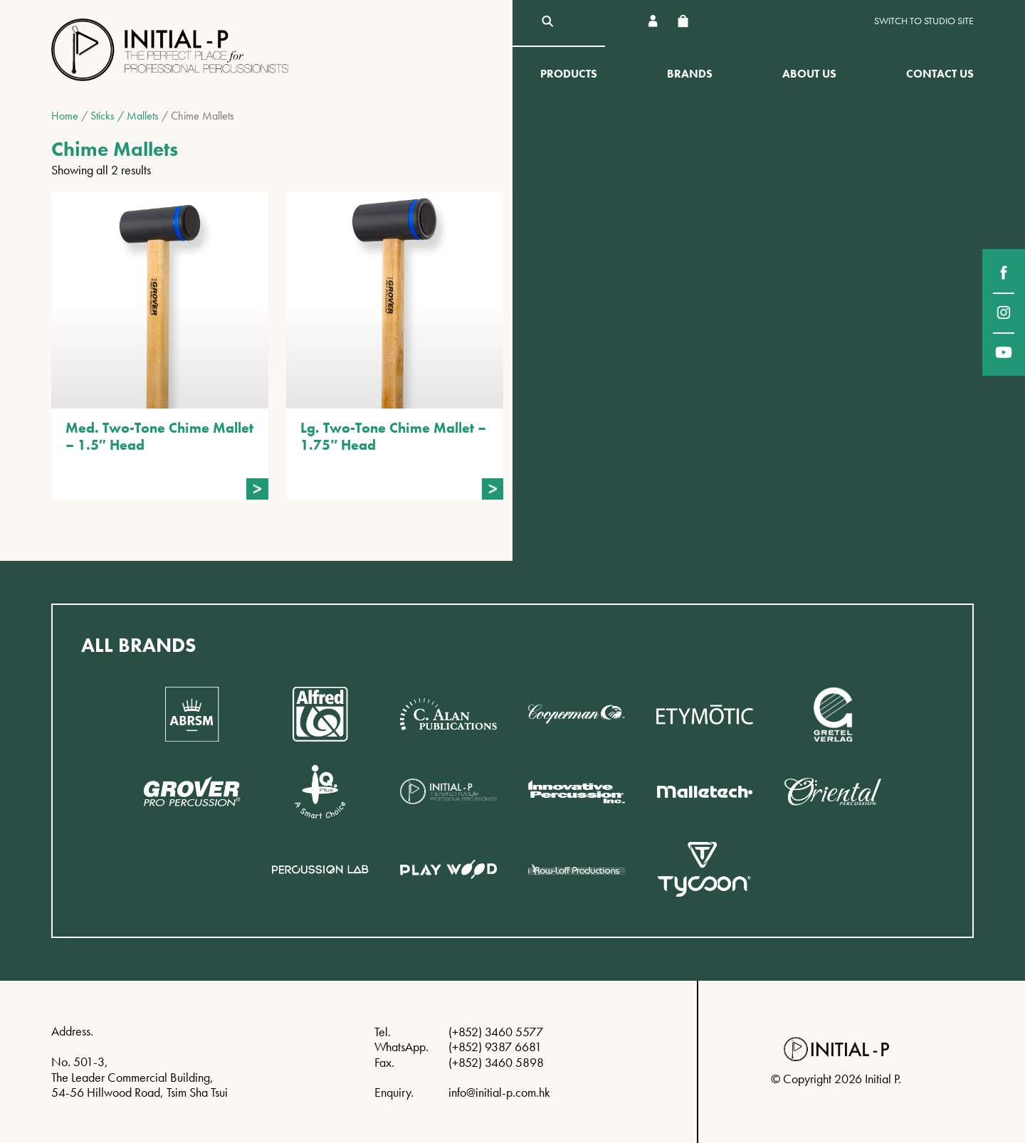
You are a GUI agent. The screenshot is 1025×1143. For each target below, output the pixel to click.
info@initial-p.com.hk (499, 1092)
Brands (690, 73)
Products (568, 73)
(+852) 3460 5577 (495, 1031)
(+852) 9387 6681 (495, 1046)
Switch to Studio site (924, 21)
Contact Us (940, 73)
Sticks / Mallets (124, 115)
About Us (809, 73)
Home (64, 115)
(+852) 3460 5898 (496, 1062)
